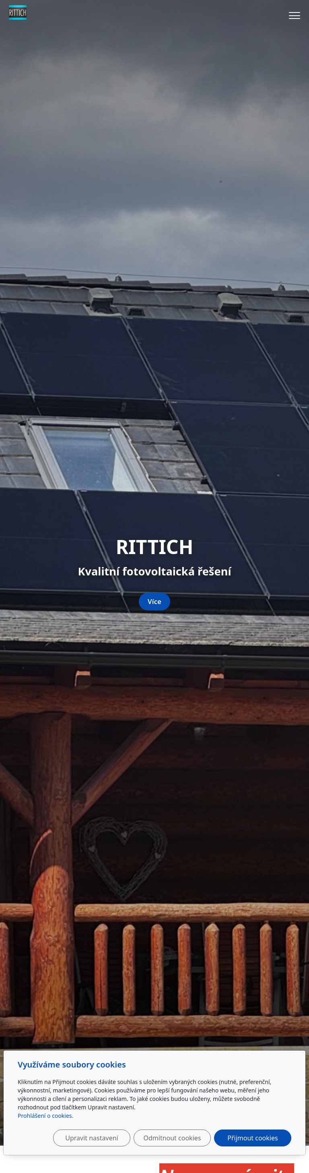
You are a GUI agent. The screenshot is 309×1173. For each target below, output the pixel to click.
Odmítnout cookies (172, 1138)
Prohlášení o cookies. (45, 1115)
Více (154, 601)
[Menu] (294, 15)
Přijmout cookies (252, 1138)
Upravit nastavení (91, 1138)
